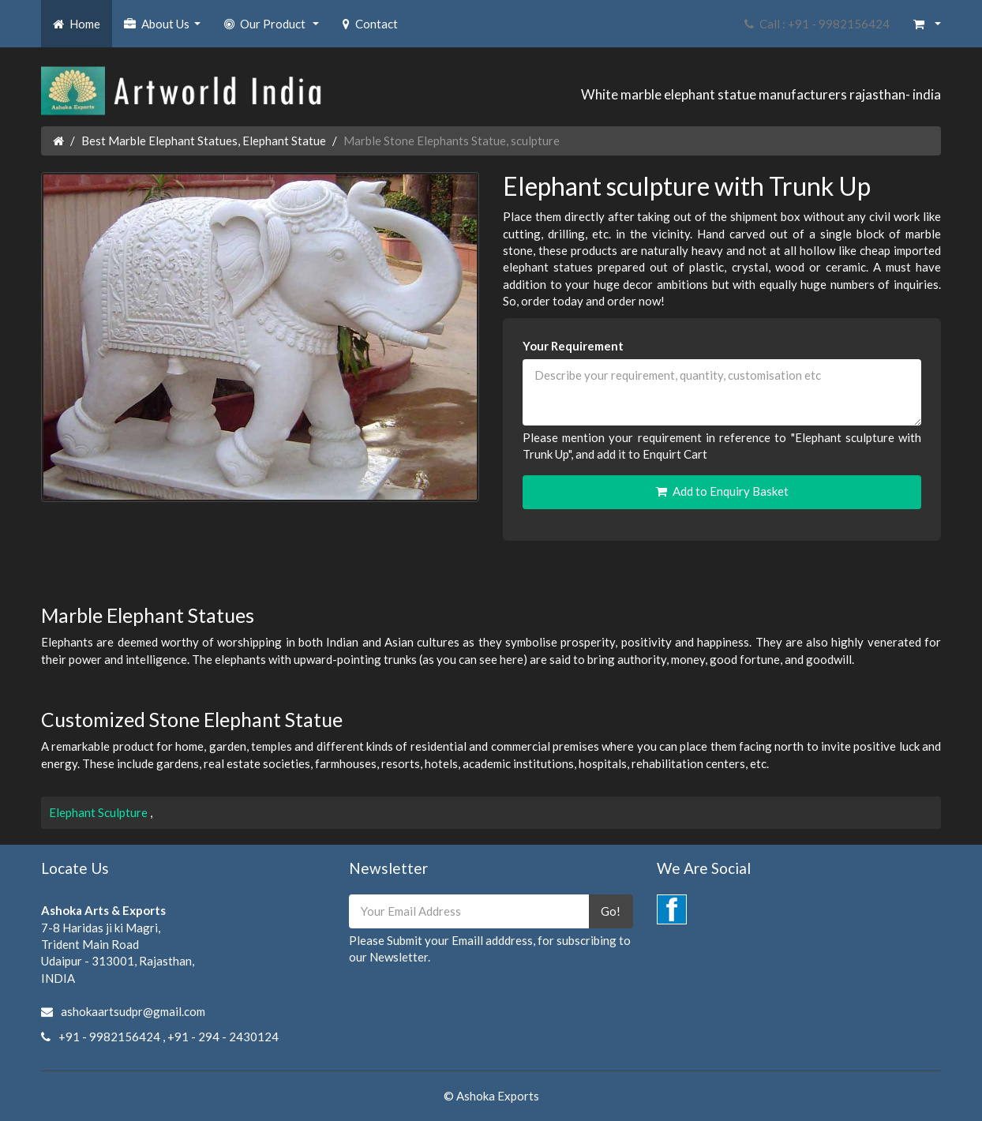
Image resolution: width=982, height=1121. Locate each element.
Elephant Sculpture (99, 812)
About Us (164, 28)
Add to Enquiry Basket (722, 491)
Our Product (273, 28)
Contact (370, 24)
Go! (610, 911)
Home (76, 24)
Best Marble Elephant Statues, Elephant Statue (203, 140)
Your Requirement (573, 346)
